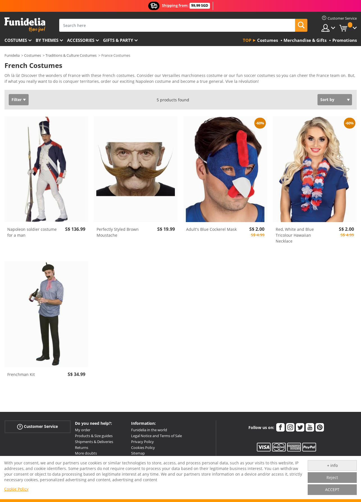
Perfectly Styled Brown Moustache (118, 232)
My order (82, 429)
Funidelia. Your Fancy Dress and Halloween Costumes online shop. (24, 24)
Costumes (15, 40)
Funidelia (12, 55)
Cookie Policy (16, 489)
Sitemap (138, 453)
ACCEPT (332, 489)
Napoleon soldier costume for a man (32, 232)
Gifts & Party (118, 40)
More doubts (86, 453)
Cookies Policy (143, 447)
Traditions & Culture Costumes (71, 55)
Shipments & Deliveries (94, 441)
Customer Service (37, 427)
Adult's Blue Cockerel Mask (211, 229)
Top (247, 40)
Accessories (80, 40)
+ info (332, 465)
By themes (47, 40)
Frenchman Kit (21, 374)
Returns (81, 447)
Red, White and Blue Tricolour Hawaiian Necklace (295, 235)
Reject (332, 477)
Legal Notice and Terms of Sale (156, 435)
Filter (17, 99)
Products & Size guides (94, 435)
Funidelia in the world (149, 429)
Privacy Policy (142, 441)
